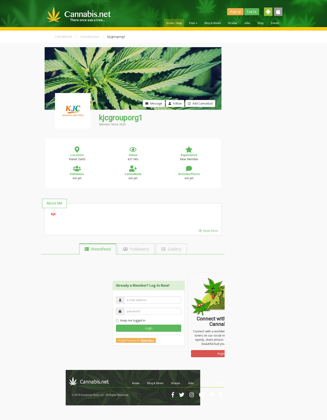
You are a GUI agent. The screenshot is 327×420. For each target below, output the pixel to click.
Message (153, 103)
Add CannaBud (200, 103)
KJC (53, 214)
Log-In (252, 12)
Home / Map (174, 23)
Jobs (247, 23)
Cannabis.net (63, 37)
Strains (232, 23)
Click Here (147, 340)
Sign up (235, 12)
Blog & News (212, 23)
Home (136, 383)
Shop (260, 23)
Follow (175, 103)
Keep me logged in (130, 320)
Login (148, 328)
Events (275, 23)
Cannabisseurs (90, 37)
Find (193, 23)
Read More (208, 231)
